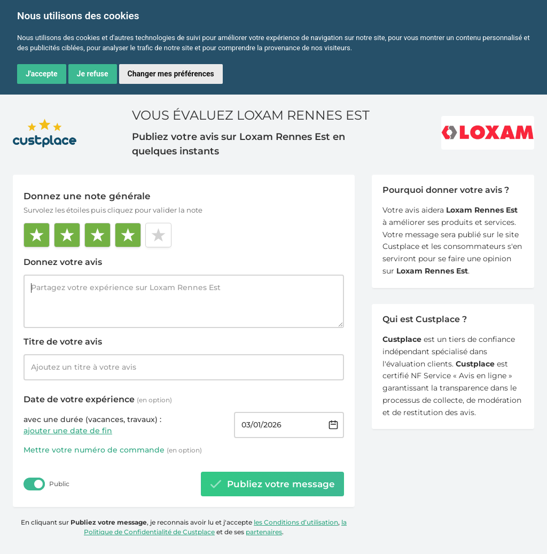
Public (59, 484)
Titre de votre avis (63, 342)
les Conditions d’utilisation (296, 522)
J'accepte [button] (42, 73)
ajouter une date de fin (68, 430)
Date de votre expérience (98, 399)
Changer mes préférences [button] (171, 73)
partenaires (264, 532)
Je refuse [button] (92, 73)
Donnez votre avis (63, 262)
